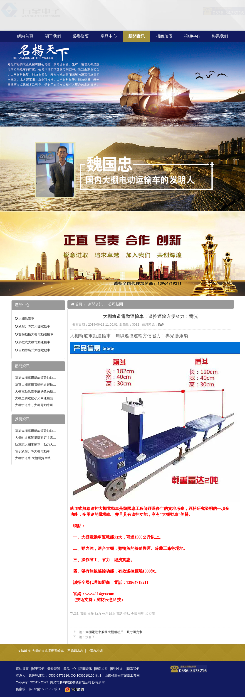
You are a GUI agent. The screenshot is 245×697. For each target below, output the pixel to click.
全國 (134, 613)
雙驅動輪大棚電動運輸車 (35, 334)
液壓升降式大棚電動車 (34, 326)
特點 (127, 613)
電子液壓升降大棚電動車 (32, 451)
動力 (98, 613)
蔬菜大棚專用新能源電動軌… (35, 378)
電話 (119, 613)
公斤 (105, 613)
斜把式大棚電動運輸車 (34, 342)
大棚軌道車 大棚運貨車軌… (34, 458)
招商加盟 (164, 36)
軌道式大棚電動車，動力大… (35, 444)
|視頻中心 (117, 668)
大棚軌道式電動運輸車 (48, 651)
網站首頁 (25, 36)
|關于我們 (38, 668)
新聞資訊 (136, 36)
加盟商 (150, 613)
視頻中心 (192, 36)
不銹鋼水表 (75, 651)
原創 (161, 324)
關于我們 (53, 36)
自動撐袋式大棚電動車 (34, 350)
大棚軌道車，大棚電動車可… (35, 405)
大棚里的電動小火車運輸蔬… (35, 398)
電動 (83, 613)
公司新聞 (115, 304)
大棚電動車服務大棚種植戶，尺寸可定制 (114, 632)
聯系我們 (220, 36)
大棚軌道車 (26, 318)
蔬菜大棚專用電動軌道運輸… (35, 384)
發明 (141, 613)
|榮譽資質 (53, 668)
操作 (90, 613)
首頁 (78, 304)
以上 (112, 613)
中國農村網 (95, 651)
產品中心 (108, 36)
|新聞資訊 (85, 668)
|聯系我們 (132, 668)
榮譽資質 (81, 36)
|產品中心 (69, 668)
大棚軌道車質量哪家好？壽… (35, 437)
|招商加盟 (101, 668)
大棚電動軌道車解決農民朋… (35, 391)
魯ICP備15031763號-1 (44, 689)
